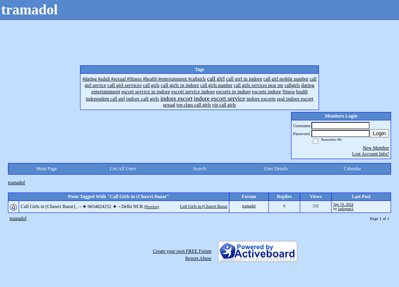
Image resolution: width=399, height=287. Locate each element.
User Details (276, 168)
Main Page (46, 168)
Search (199, 168)
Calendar (352, 168)
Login (379, 133)
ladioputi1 (346, 208)
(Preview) (151, 206)
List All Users (123, 168)
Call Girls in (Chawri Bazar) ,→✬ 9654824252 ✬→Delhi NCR (82, 206)
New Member (376, 148)
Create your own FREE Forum (182, 251)
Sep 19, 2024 (343, 204)
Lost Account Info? (370, 154)
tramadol (16, 182)
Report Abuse (198, 258)
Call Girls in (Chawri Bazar (203, 206)
